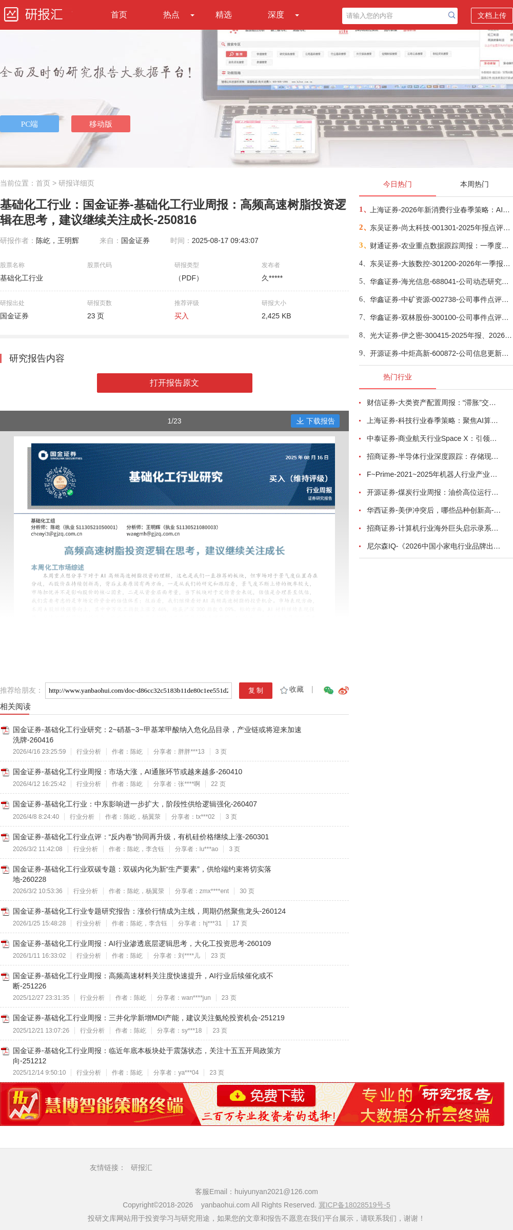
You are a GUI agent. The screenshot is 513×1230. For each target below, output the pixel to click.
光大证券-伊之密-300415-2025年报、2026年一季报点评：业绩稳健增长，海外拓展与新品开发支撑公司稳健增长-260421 (441, 335)
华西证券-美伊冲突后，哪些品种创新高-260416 (434, 510)
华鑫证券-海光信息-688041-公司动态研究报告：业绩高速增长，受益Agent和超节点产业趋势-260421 (441, 281)
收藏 (291, 689)
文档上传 (492, 15)
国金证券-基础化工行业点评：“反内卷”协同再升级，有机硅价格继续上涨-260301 (141, 837)
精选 (223, 14)
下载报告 (315, 421)
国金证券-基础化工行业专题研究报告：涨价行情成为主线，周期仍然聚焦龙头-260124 (149, 911)
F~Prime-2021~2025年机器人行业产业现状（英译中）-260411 (434, 474)
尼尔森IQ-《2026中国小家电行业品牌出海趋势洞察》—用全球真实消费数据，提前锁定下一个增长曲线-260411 (434, 546)
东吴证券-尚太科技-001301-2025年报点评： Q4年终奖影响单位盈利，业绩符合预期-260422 (441, 228)
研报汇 (141, 1167)
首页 (119, 14)
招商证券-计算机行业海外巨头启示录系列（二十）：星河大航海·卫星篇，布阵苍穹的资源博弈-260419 (434, 528)
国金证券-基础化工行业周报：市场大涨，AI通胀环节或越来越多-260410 (127, 772)
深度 (276, 14)
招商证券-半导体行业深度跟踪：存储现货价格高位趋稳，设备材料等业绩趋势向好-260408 (434, 456)
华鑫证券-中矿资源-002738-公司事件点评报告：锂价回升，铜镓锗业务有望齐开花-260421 (441, 299)
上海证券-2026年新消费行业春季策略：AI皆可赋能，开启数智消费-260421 (441, 210)
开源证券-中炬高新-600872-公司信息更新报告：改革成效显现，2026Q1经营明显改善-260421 (441, 353)
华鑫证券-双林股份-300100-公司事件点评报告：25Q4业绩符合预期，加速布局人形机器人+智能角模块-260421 (441, 317)
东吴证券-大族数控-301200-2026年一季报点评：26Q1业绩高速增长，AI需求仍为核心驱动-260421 (441, 263)
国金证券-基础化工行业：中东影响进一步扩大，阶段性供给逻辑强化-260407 (135, 804)
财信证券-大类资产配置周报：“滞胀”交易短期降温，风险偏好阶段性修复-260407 (434, 402)
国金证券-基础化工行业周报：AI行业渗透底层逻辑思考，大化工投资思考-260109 (142, 943)
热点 (171, 14)
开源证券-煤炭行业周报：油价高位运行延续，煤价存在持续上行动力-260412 (434, 492)
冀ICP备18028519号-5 (354, 1205)
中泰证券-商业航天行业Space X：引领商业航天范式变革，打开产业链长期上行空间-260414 (434, 438)
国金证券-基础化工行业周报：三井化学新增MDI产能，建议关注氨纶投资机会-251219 (149, 1018)
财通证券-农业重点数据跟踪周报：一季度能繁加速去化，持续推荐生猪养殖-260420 (441, 245)
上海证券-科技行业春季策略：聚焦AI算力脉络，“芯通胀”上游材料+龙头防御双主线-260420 (434, 420)
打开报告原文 (174, 382)
